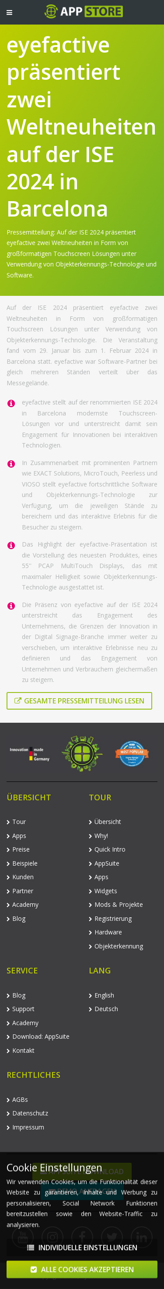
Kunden (20, 877)
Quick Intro (107, 849)
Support (21, 1009)
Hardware (105, 932)
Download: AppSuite (38, 1036)
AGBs (17, 1099)
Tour (16, 821)
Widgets (103, 891)
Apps (16, 835)
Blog (16, 918)
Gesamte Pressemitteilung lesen (79, 701)
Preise (18, 849)
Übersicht (105, 821)
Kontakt (21, 1050)
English (101, 995)
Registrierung (110, 918)
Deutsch (103, 1009)
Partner (20, 891)
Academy (22, 904)
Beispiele (22, 863)
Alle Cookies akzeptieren (82, 1273)
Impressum (25, 1127)
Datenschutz (27, 1113)
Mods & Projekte (116, 904)
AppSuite (104, 863)
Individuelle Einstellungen (82, 1251)
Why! (98, 835)
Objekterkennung (116, 946)
